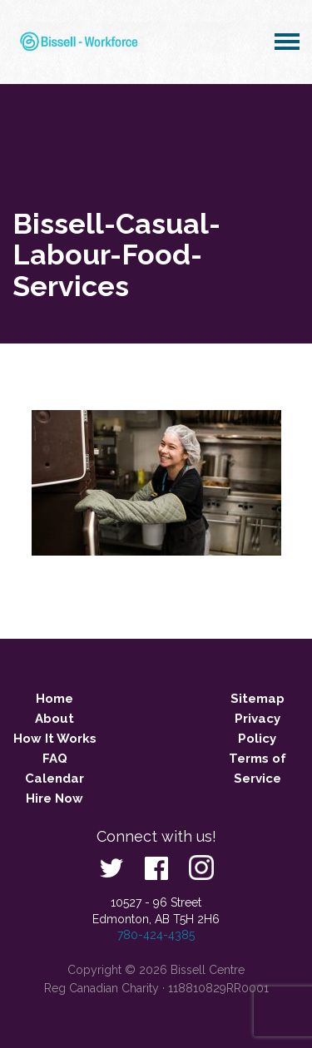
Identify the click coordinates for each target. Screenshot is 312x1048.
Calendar (54, 778)
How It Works (55, 738)
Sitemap (257, 698)
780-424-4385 (156, 935)
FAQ (54, 758)
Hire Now (54, 798)
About (54, 718)
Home (54, 698)
